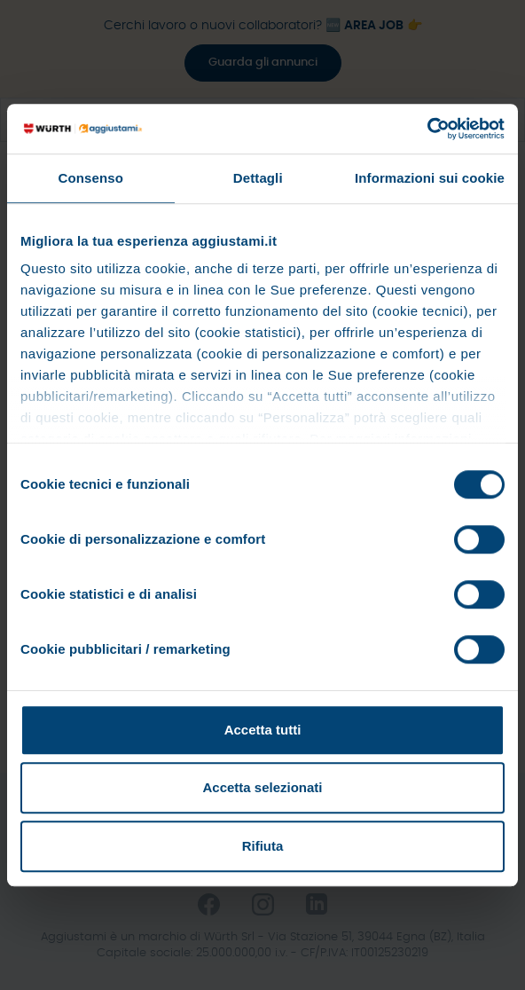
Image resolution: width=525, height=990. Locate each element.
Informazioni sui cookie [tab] (430, 177)
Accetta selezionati (262, 787)
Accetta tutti (263, 729)
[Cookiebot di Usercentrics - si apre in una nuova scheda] (427, 128)
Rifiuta (263, 845)
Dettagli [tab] (258, 177)
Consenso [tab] (91, 177)
